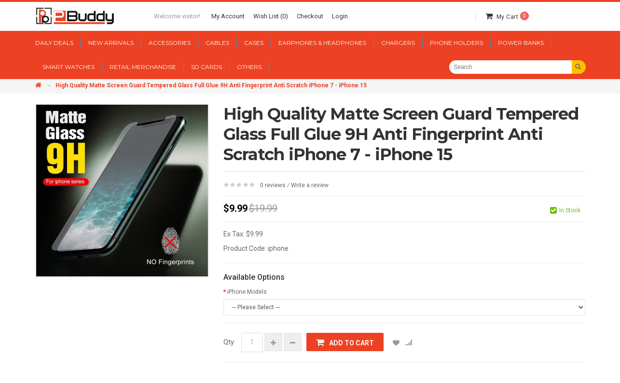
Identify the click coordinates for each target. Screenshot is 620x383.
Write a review (310, 185)
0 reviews (273, 185)
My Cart (512, 17)
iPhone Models (247, 291)
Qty (228, 342)
